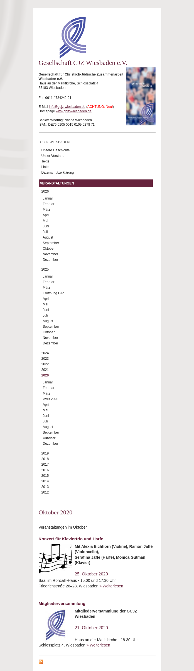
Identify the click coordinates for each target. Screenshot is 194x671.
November (50, 254)
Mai (45, 221)
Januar (48, 198)
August (48, 237)
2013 (45, 487)
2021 (45, 370)
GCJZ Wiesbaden (55, 142)
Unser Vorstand (53, 156)
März (46, 209)
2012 (45, 492)
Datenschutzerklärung (57, 172)
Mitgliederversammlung (62, 603)
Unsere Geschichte (55, 150)
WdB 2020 (50, 399)
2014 (45, 481)
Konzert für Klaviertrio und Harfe (71, 538)
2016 (45, 470)
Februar (49, 204)
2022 (45, 364)
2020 (45, 375)
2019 (45, 453)
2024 (45, 353)
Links (45, 167)
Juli (45, 232)
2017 (45, 464)
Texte (45, 161)
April (46, 215)
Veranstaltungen (57, 183)
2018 (45, 459)
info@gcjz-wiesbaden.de (67, 107)
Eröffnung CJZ (53, 293)
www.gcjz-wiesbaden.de (74, 111)
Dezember (50, 260)
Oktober (49, 249)
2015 (45, 476)
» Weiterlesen (111, 586)
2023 (45, 359)
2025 (45, 269)
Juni (46, 226)
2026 (45, 191)
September (51, 243)
